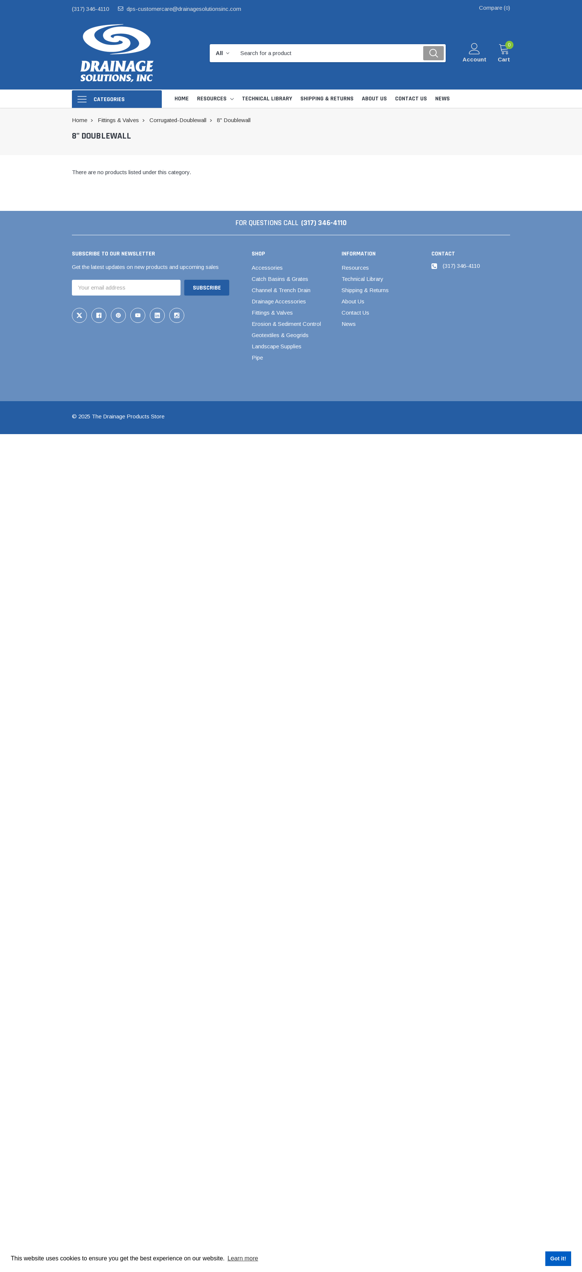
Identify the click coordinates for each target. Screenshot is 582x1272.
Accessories (267, 267)
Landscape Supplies (276, 346)
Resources (212, 99)
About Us (353, 301)
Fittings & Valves (272, 312)
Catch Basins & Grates (280, 279)
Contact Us (355, 312)
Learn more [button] (242, 1258)
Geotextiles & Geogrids (280, 335)
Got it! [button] (558, 1259)
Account (474, 59)
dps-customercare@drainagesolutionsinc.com (184, 9)
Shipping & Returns (365, 290)
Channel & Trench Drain (281, 290)
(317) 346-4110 (90, 9)
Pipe (257, 357)
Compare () (494, 7)
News (349, 324)
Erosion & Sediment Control (286, 324)
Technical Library (363, 279)
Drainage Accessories (279, 301)
